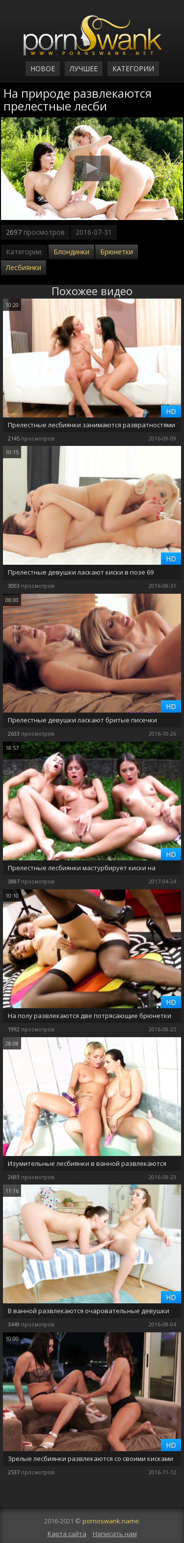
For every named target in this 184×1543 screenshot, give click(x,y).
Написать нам (115, 1533)
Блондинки (71, 251)
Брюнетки (116, 251)
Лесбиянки (23, 267)
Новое (42, 68)
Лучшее (84, 68)
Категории (133, 68)
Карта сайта (67, 1533)
